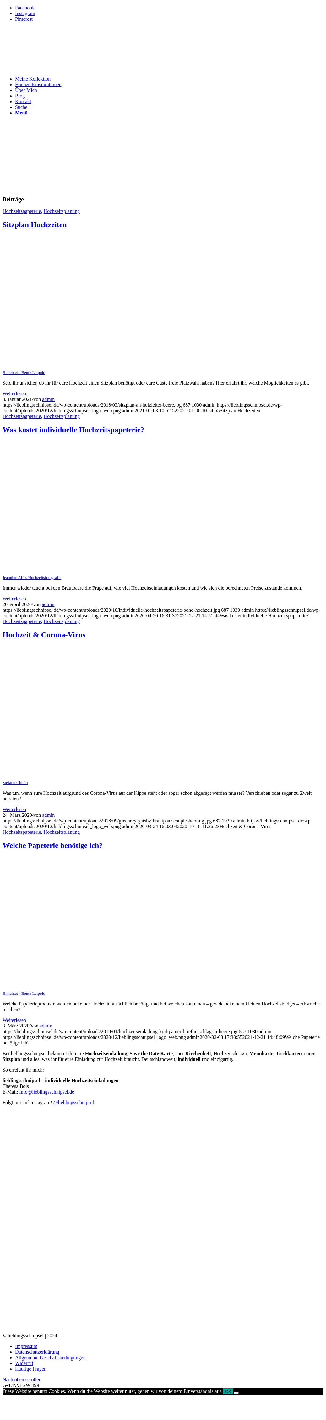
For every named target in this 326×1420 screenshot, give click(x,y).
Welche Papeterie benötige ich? (53, 845)
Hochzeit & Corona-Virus (44, 635)
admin (48, 399)
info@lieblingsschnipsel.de (46, 1091)
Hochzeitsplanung (62, 211)
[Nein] (236, 1393)
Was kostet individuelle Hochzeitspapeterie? (73, 430)
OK (228, 1391)
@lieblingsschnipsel (73, 1102)
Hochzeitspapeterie (22, 211)
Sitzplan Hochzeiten (35, 224)
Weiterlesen (14, 393)
